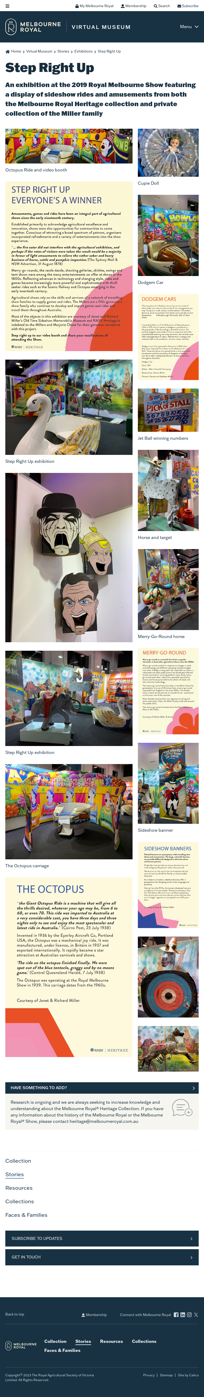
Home (16, 51)
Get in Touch (26, 1257)
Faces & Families (26, 1214)
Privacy (149, 1375)
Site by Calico (188, 1375)
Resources (19, 1187)
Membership (94, 1315)
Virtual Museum (39, 51)
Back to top (14, 1314)
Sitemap (166, 1375)
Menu (186, 26)
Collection (18, 1160)
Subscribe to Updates (37, 1238)
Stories (63, 51)
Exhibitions (83, 51)
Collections (19, 1201)
